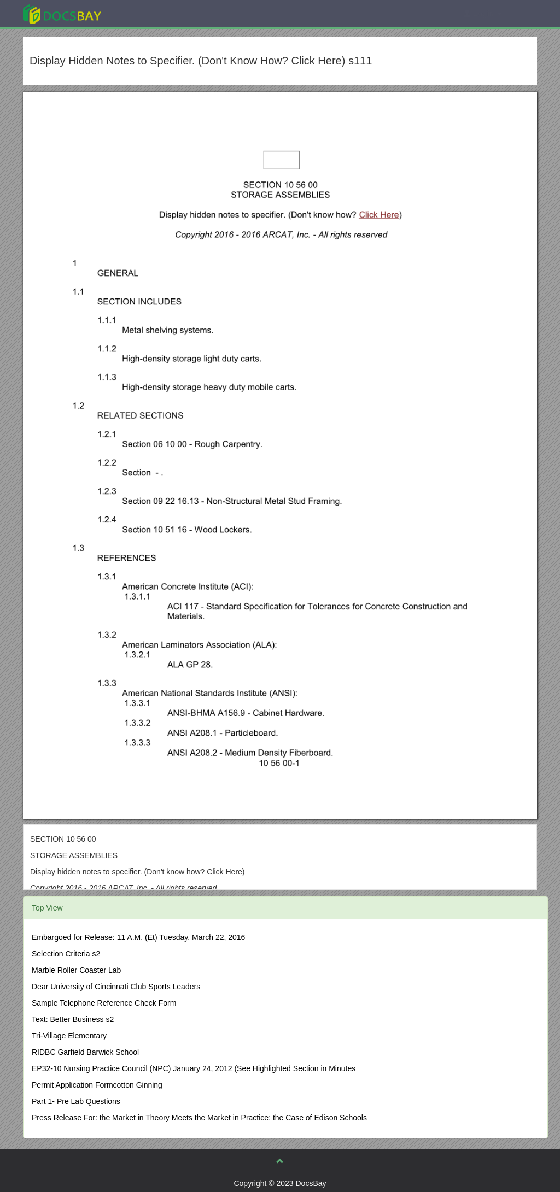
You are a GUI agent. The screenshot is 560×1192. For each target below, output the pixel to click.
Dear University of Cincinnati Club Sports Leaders (116, 986)
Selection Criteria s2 (66, 953)
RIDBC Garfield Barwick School (85, 1052)
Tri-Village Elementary (69, 1035)
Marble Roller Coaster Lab (76, 970)
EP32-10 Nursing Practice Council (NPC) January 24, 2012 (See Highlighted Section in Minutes (193, 1068)
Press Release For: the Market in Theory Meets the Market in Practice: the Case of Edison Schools (199, 1117)
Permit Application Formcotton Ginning (97, 1085)
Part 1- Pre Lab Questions (76, 1101)
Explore (144, 13)
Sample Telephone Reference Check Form (104, 1003)
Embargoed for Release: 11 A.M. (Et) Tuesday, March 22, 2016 (138, 937)
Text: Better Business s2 (73, 1019)
